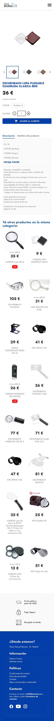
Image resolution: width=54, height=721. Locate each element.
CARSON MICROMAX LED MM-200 (14, 395)
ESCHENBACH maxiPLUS (39, 481)
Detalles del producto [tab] (28, 135)
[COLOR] (17, 105)
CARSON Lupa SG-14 (15, 261)
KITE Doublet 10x (39, 520)
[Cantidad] (21, 113)
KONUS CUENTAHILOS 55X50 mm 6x (14, 350)
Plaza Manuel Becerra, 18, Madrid (23, 647)
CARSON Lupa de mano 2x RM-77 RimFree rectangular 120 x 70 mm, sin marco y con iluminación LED (14, 527)
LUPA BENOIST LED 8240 (39, 308)
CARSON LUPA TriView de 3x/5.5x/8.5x (14, 576)
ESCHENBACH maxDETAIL (14, 306)
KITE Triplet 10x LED (39, 571)
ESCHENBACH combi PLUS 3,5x (39, 440)
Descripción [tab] (9, 135)
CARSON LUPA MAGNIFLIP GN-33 (39, 260)
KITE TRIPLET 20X (14, 479)
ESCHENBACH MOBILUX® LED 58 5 (15, 440)
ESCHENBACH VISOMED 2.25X (39, 392)
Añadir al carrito (27, 121)
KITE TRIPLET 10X (39, 347)
